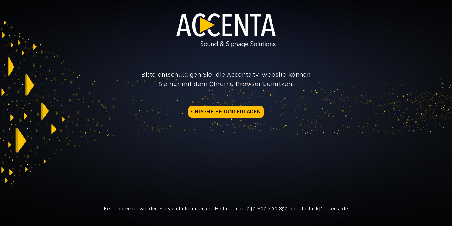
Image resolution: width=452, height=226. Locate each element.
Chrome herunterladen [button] (226, 112)
